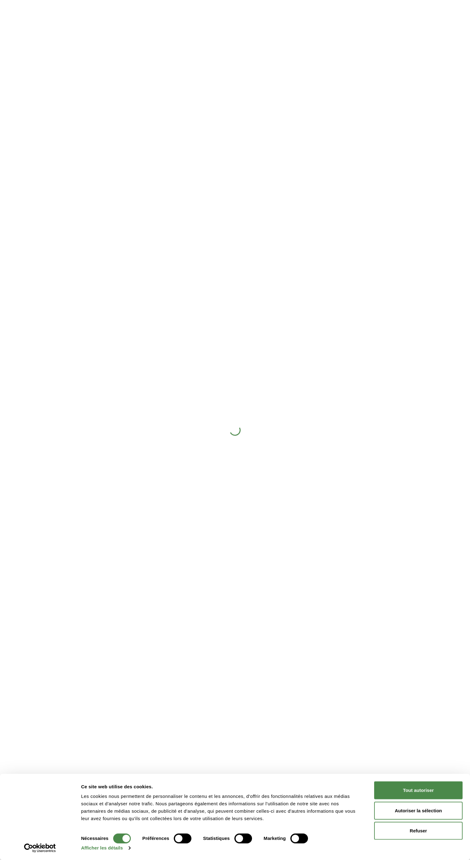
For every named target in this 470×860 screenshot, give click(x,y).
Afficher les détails (102, 847)
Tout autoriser (418, 790)
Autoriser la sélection (418, 810)
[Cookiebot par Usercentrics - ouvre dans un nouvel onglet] (40, 848)
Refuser (418, 830)
